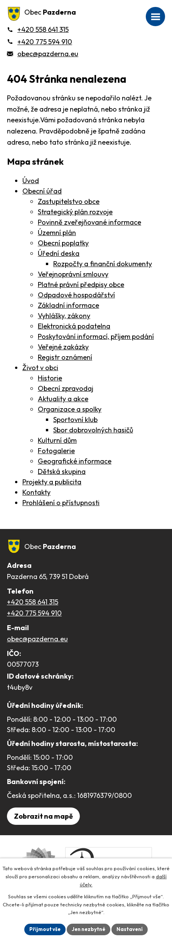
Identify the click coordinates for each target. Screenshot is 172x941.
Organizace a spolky (69, 409)
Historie (50, 378)
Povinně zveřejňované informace (89, 222)
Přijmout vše (45, 929)
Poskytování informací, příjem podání (96, 336)
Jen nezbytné (88, 929)
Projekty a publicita (51, 481)
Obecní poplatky (63, 243)
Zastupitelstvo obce (68, 201)
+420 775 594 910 (34, 613)
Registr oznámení (65, 357)
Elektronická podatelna (74, 326)
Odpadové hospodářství (76, 294)
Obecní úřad (42, 191)
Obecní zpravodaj (65, 388)
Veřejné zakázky (63, 346)
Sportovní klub (75, 419)
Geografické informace (74, 461)
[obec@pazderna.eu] (42, 53)
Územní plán (57, 232)
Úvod (30, 180)
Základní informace (68, 305)
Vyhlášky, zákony (64, 315)
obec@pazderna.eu (37, 638)
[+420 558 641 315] (38, 29)
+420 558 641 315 (32, 601)
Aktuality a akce (63, 398)
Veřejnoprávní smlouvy (73, 274)
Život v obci (40, 367)
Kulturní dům (57, 440)
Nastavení (129, 929)
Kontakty (36, 492)
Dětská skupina (62, 471)
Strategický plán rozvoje (75, 211)
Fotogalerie (56, 450)
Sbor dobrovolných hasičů (93, 429)
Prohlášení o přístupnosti (60, 502)
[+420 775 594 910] (39, 42)
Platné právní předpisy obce (81, 284)
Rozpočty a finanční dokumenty (102, 263)
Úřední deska (58, 253)
